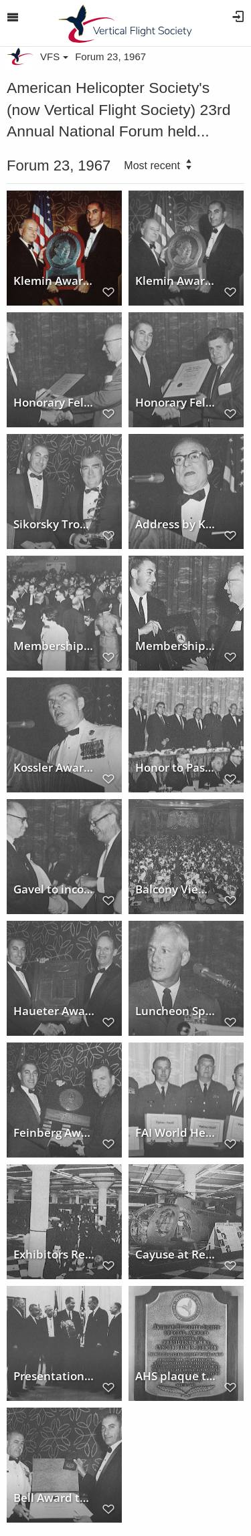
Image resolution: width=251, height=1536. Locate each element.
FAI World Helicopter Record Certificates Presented (176, 1132)
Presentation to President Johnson (54, 1376)
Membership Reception (54, 646)
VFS (54, 56)
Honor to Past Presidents (176, 767)
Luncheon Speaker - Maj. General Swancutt (176, 1011)
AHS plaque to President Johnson (176, 1376)
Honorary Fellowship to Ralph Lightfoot (176, 402)
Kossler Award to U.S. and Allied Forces (54, 767)
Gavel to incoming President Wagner (54, 889)
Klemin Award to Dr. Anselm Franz (54, 280)
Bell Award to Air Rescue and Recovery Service (54, 1498)
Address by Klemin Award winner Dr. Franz (176, 524)
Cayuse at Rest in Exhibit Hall (176, 1254)
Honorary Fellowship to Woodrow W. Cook (54, 402)
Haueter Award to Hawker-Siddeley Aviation (54, 1011)
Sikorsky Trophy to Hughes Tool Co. (54, 524)
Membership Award (176, 646)
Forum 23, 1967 (110, 56)
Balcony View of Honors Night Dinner (176, 889)
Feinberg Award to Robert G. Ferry (54, 1132)
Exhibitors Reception (54, 1254)
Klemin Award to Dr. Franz (176, 280)
